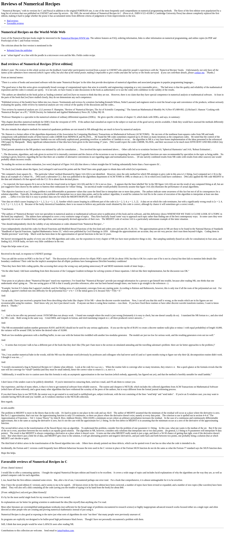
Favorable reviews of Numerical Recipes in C (34, 461)
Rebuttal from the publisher (19, 50)
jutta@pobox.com (65, 530)
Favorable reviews (15, 23)
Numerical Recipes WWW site (75, 38)
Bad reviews (12, 20)
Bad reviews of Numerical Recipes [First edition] (36, 64)
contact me (199, 72)
